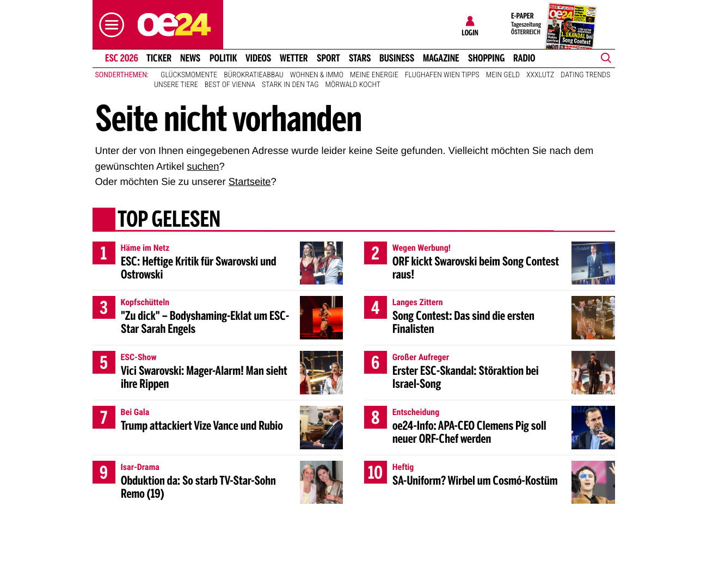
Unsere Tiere (176, 85)
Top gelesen (168, 220)
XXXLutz (540, 75)
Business (396, 58)
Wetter (294, 58)
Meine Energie (374, 75)
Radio (524, 58)
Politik (223, 58)
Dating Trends (585, 75)
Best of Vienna (230, 85)
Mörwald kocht (353, 85)
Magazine (441, 58)
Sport (328, 58)
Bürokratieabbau (254, 75)
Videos (258, 58)
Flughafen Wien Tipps (442, 75)
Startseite (250, 181)
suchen (203, 166)
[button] (109, 25)
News (190, 58)
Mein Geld (503, 75)
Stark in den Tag (290, 85)
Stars (360, 58)
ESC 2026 (121, 58)
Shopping (486, 58)
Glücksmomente (189, 75)
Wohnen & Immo (316, 75)
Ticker (158, 58)
